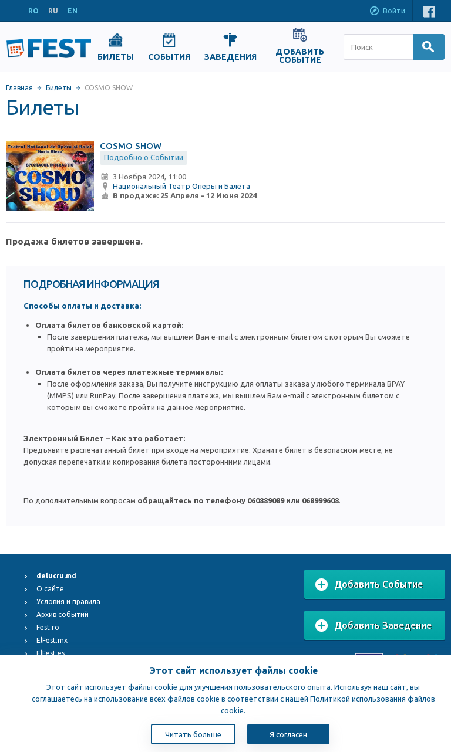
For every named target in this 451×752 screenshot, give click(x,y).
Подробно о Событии (143, 157)
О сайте (50, 588)
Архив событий (62, 614)
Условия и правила (68, 601)
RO (33, 11)
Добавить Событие (369, 584)
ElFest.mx (52, 640)
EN (73, 11)
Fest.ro (47, 627)
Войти (387, 12)
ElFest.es (50, 653)
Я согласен (288, 734)
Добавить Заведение (373, 625)
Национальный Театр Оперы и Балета (181, 186)
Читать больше (193, 734)
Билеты (59, 88)
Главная (19, 88)
